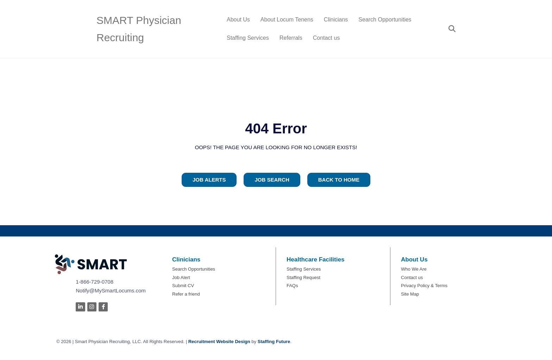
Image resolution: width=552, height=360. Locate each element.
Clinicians (336, 20)
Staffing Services (248, 38)
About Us (238, 20)
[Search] (449, 29)
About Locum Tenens (287, 20)
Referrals (291, 38)
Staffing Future (274, 341)
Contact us (326, 38)
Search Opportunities (384, 20)
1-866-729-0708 (94, 282)
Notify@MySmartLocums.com (111, 290)
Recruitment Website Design (219, 341)
